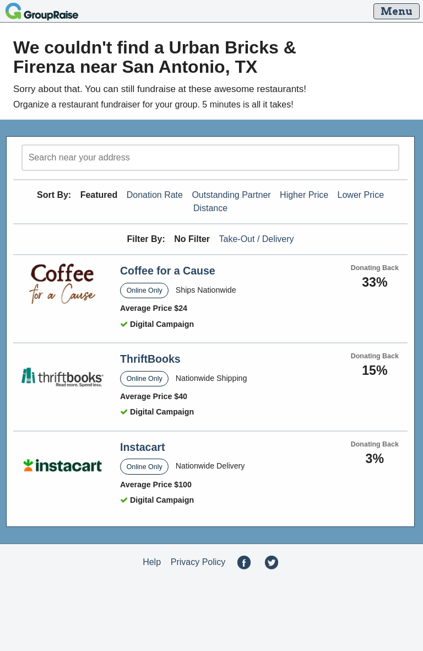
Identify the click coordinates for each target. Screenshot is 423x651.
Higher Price (304, 195)
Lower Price (361, 195)
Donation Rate (155, 195)
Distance (210, 208)
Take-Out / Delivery (256, 239)
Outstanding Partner (231, 195)
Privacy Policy (198, 562)
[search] (210, 157)
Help (152, 562)
